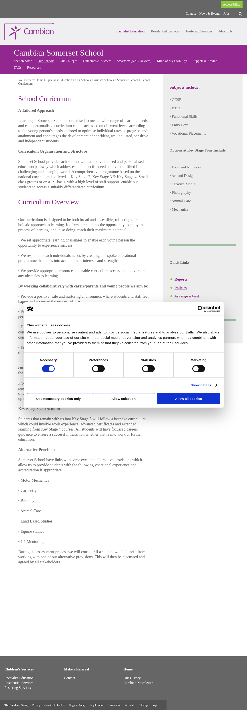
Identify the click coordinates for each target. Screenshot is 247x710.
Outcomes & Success (97, 61)
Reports (181, 279)
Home (39, 80)
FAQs (18, 67)
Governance (114, 705)
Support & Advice (205, 61)
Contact (191, 13)
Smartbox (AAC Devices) (134, 61)
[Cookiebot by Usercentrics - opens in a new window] (200, 309)
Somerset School (127, 80)
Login (155, 705)
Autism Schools (104, 80)
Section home (23, 61)
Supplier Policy (77, 705)
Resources (34, 67)
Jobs (226, 13)
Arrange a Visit (186, 296)
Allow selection (123, 398)
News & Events (209, 13)
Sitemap (143, 705)
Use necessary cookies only (58, 398)
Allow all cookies (188, 398)
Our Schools (46, 61)
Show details (201, 385)
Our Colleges (69, 61)
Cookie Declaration (54, 705)
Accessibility (231, 4)
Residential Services (165, 31)
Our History (132, 678)
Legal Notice (97, 705)
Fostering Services (199, 31)
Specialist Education (130, 31)
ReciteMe (130, 705)
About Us (225, 31)
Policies (181, 288)
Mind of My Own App (172, 61)
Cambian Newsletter (138, 683)
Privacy (36, 705)
